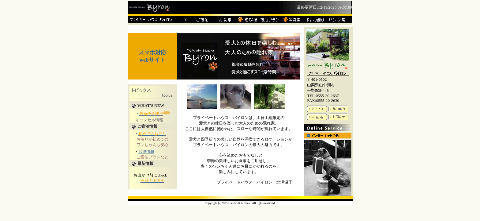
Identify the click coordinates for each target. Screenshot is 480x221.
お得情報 (146, 151)
